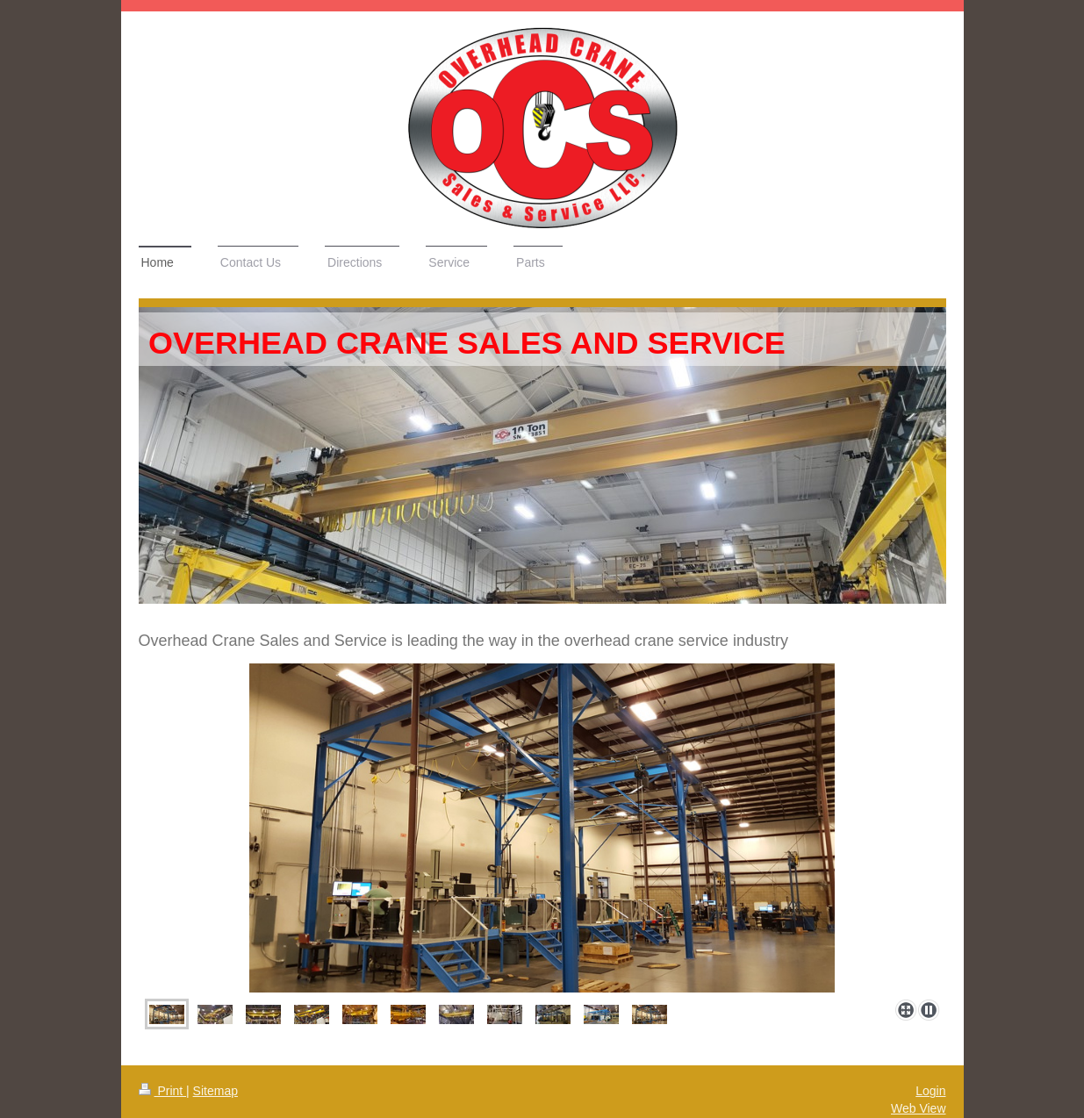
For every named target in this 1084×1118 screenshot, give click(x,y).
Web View (918, 1108)
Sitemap (215, 1091)
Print (163, 1091)
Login (930, 1091)
